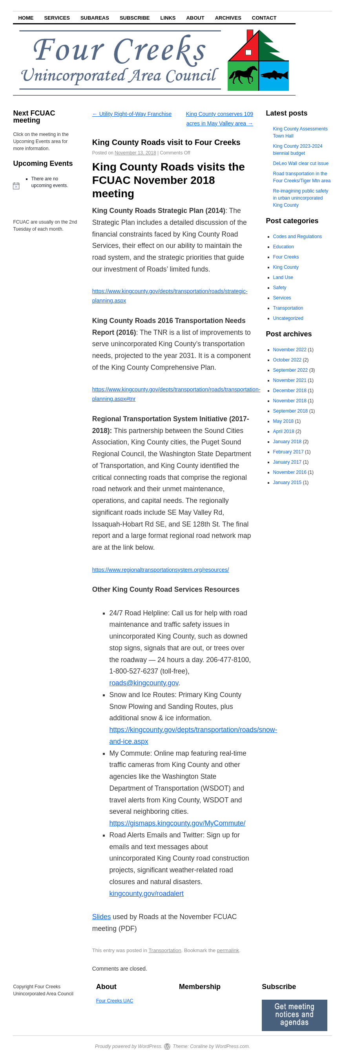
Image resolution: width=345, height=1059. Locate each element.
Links (167, 18)
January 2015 (287, 482)
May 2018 (283, 421)
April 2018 (283, 431)
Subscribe (135, 18)
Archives (228, 18)
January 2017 (287, 462)
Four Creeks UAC (114, 1001)
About (195, 18)
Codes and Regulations (297, 236)
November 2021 (290, 380)
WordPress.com (231, 1046)
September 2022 (290, 370)
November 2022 (290, 349)
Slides (101, 917)
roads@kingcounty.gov (144, 683)
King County (286, 267)
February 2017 (288, 452)
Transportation (164, 950)
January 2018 (287, 441)
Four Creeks (286, 257)
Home (25, 18)
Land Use (283, 277)
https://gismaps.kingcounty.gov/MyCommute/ (178, 823)
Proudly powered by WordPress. (128, 1046)
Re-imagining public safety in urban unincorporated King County (301, 198)
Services (57, 18)
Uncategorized (288, 318)
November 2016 (290, 472)
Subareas (94, 18)
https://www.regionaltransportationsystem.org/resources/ (160, 570)
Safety (280, 287)
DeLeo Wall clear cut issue (301, 163)
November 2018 (290, 401)
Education (283, 247)
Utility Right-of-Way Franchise (132, 114)
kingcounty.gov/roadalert (147, 893)
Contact (264, 18)
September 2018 (290, 411)
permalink (228, 950)
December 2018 (290, 390)
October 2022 (287, 360)
